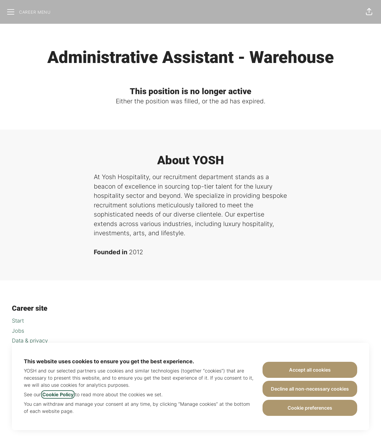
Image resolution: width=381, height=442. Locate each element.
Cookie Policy (58, 394)
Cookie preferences (310, 408)
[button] (369, 12)
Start (18, 321)
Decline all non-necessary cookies (310, 389)
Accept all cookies (310, 370)
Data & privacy (30, 340)
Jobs (18, 331)
